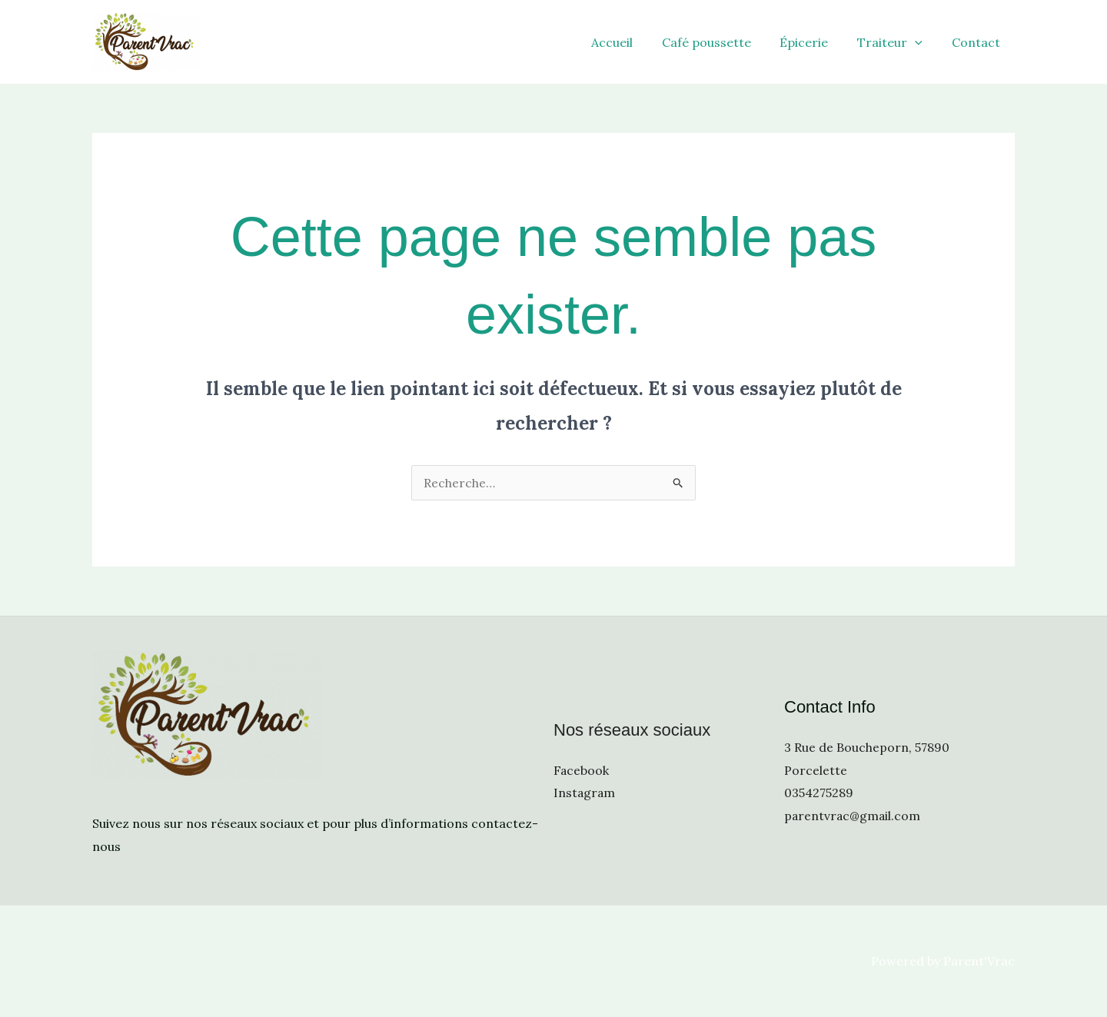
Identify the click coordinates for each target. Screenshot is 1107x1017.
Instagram (585, 792)
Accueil (632, 42)
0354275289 (818, 792)
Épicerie (815, 42)
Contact (978, 42)
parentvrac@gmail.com (853, 815)
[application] (921, 42)
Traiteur (896, 42)
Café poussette (721, 42)
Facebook (582, 769)
